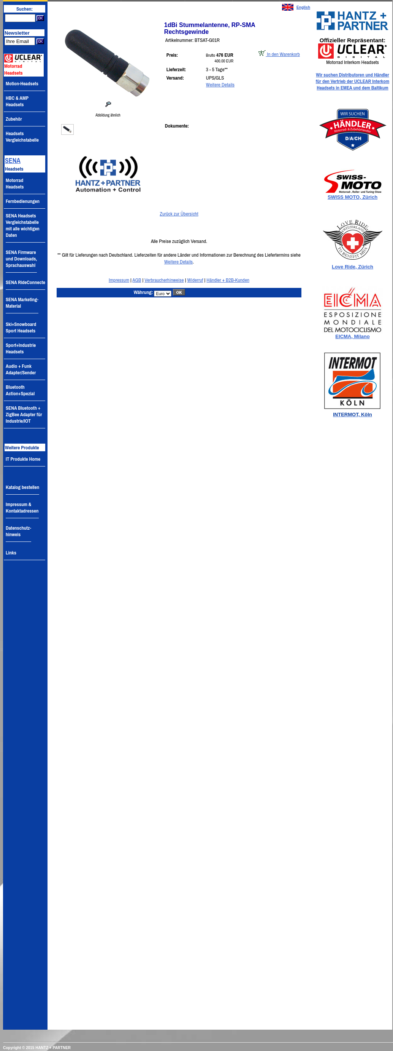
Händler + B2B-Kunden (227, 279)
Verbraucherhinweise (164, 279)
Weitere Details (220, 84)
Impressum (119, 279)
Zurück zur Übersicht (179, 213)
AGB (136, 279)
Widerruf (195, 279)
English (303, 7)
